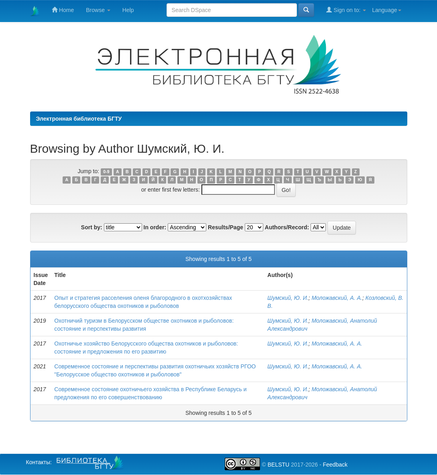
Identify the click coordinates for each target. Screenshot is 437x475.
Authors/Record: (287, 227)
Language (386, 10)
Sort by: (91, 227)
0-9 (106, 171)
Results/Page (225, 227)
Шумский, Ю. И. (287, 298)
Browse (98, 10)
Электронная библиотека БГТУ (79, 118)
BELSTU (278, 464)
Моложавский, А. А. (336, 298)
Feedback (335, 464)
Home (63, 9)
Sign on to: (346, 9)
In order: (155, 227)
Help (128, 10)
